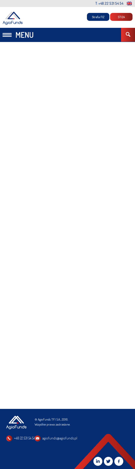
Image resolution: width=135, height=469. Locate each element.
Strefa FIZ (98, 17)
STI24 (121, 17)
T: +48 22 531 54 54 (109, 3)
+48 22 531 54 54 (24, 438)
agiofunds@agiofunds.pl (59, 438)
